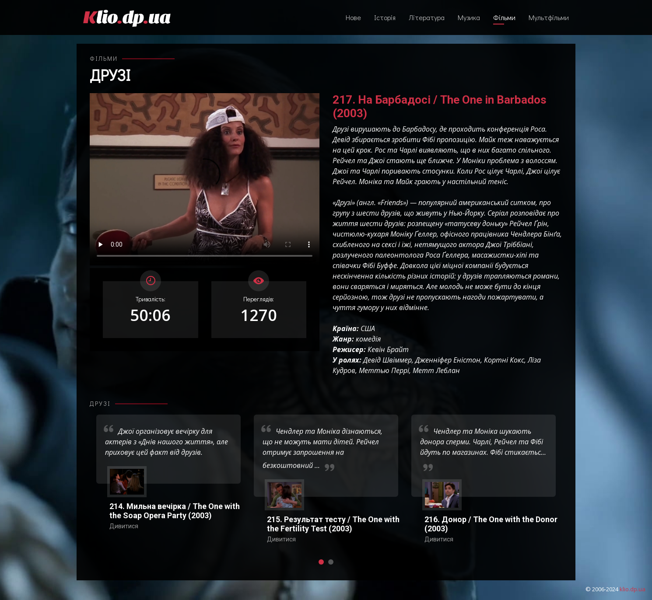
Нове (353, 17)
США (368, 328)
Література (427, 17)
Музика (469, 17)
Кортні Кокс (504, 360)
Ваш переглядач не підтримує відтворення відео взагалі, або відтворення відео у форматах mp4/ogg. (204, 179)
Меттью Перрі (384, 370)
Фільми (504, 17)
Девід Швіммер (387, 360)
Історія (385, 17)
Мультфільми (549, 17)
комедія (368, 339)
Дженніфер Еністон (447, 360)
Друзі (110, 74)
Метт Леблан (436, 370)
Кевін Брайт (388, 349)
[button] (321, 562)
